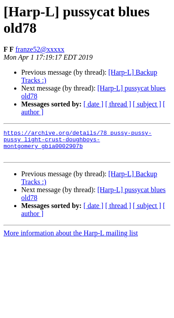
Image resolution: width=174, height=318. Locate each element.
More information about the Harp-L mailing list (71, 238)
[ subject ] (147, 104)
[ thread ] (118, 104)
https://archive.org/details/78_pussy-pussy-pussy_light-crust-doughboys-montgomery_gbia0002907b (77, 142)
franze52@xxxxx (39, 49)
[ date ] (93, 104)
